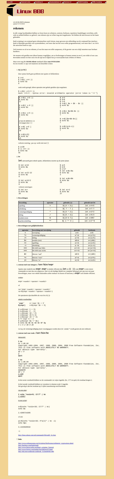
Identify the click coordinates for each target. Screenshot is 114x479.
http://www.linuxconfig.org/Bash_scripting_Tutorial (36, 447)
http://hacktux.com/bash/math (28, 445)
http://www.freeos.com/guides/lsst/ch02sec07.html (35, 449)
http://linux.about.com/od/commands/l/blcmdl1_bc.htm (37, 435)
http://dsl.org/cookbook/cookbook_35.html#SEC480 (36, 451)
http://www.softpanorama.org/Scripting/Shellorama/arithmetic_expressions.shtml (45, 443)
